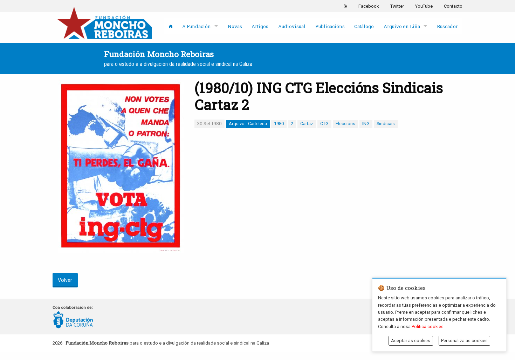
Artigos (260, 26)
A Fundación (196, 26)
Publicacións (330, 26)
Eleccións (345, 123)
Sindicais (386, 123)
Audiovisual (291, 26)
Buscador (447, 26)
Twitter (397, 6)
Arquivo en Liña (402, 26)
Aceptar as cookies (410, 340)
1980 (279, 123)
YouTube (424, 6)
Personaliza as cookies (464, 340)
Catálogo (364, 26)
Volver (65, 280)
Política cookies (428, 326)
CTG (324, 123)
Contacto (453, 6)
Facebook (368, 6)
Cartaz (306, 123)
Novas (235, 26)
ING (366, 123)
